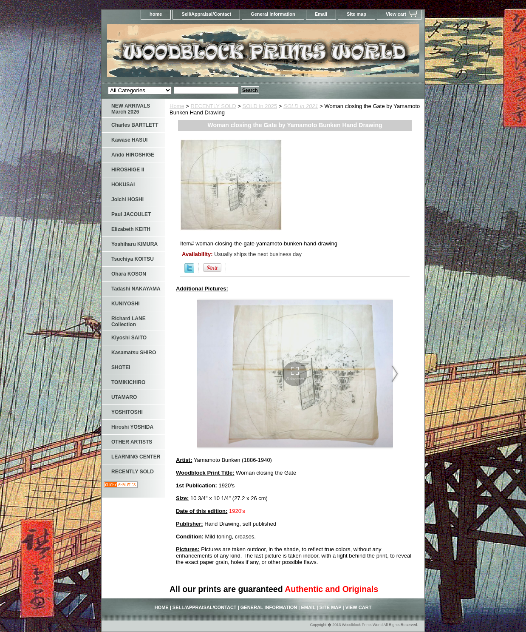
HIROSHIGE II (127, 170)
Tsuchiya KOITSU (132, 259)
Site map (356, 14)
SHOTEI (120, 367)
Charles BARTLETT (134, 125)
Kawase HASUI (129, 140)
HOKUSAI (123, 185)
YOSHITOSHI (127, 412)
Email (321, 14)
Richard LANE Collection (128, 321)
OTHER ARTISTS (131, 442)
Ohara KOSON (128, 274)
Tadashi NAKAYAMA (136, 289)
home (156, 14)
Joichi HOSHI (127, 199)
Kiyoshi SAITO (129, 338)
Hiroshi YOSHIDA (132, 427)
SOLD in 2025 (260, 106)
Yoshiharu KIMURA (134, 244)
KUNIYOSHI (125, 304)
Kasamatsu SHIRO (133, 353)
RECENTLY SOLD (213, 106)
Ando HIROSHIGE (132, 155)
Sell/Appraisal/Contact (206, 14)
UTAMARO (124, 397)
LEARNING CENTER (135, 457)
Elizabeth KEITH (130, 229)
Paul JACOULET (131, 214)
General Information (273, 14)
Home (177, 106)
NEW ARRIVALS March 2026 (130, 109)
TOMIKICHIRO (128, 382)
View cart (396, 14)
